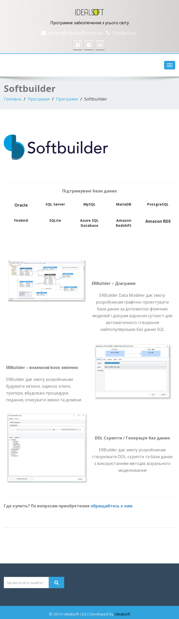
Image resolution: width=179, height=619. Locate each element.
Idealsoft (122, 613)
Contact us (124, 33)
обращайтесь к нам (111, 506)
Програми (39, 99)
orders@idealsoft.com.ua (75, 33)
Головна (12, 99)
